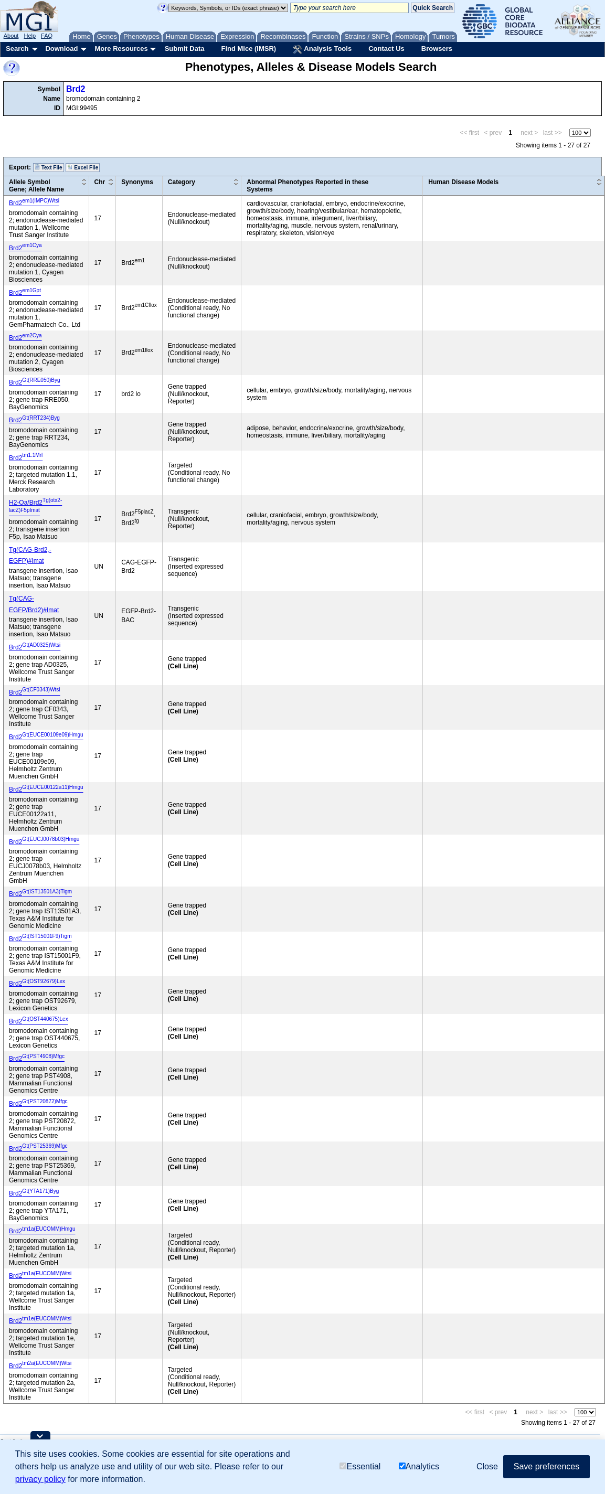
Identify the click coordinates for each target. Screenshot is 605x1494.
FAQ (46, 36)
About (11, 36)
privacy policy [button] (40, 1479)
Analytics (419, 1466)
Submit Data (185, 48)
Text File (48, 167)
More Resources (120, 48)
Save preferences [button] (546, 1466)
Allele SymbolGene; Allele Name (36, 185)
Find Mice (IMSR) (248, 48)
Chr (99, 182)
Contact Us (386, 48)
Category (181, 182)
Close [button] (487, 1466)
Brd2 (75, 88)
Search (17, 48)
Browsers (436, 48)
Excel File (82, 167)
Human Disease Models (463, 182)
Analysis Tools (322, 49)
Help (30, 36)
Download (61, 48)
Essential (359, 1466)
